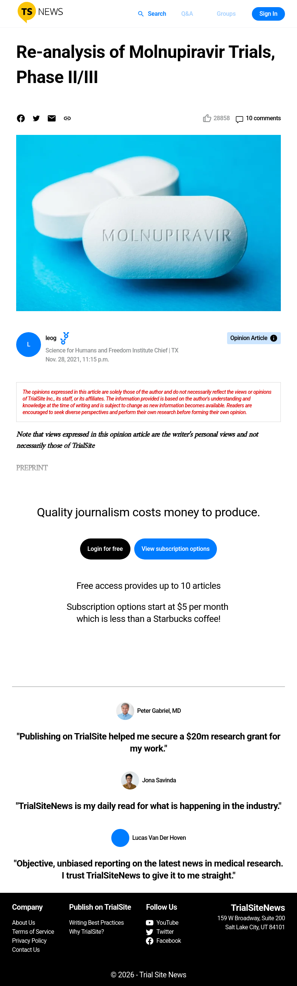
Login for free (105, 549)
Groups (226, 13)
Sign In (268, 14)
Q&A (187, 13)
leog (50, 338)
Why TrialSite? (86, 931)
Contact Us (26, 949)
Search (152, 13)
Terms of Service (33, 931)
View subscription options (175, 549)
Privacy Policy (29, 940)
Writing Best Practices (96, 922)
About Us (23, 922)
